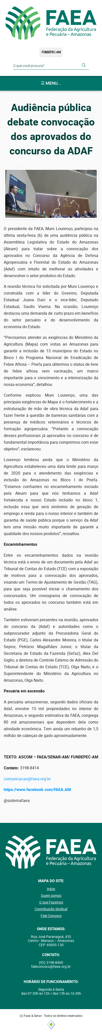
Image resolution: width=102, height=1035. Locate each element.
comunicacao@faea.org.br (27, 779)
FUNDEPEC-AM (51, 52)
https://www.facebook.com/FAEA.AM (37, 790)
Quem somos (51, 895)
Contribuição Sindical (51, 909)
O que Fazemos (51, 902)
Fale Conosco (51, 915)
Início (51, 888)
